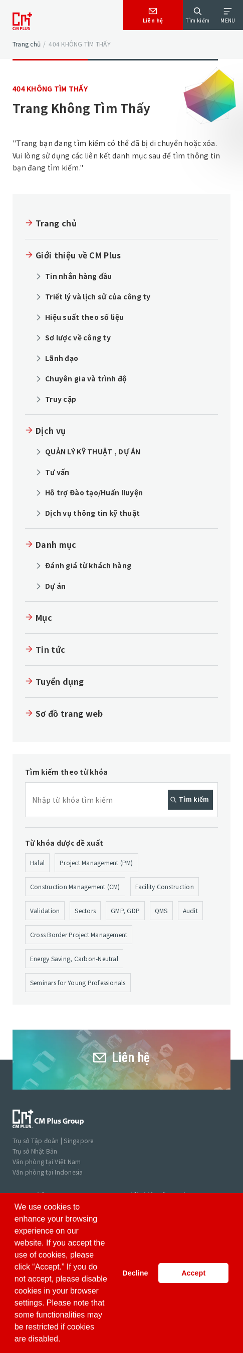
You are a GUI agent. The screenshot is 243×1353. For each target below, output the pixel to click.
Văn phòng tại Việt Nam (47, 1161)
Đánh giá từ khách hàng (88, 565)
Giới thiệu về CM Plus (78, 255)
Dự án (55, 586)
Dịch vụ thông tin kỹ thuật (92, 513)
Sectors (85, 910)
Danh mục (56, 544)
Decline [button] (135, 1273)
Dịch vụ (51, 430)
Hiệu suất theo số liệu (84, 317)
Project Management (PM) (96, 862)
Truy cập (60, 399)
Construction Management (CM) (75, 886)
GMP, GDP (125, 910)
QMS (161, 910)
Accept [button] (193, 1273)
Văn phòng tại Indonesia (48, 1172)
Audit (190, 910)
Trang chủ (27, 43)
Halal (37, 862)
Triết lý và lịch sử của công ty (98, 296)
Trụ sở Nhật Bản (35, 1151)
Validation (45, 910)
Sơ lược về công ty (78, 337)
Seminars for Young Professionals (78, 982)
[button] (64, 1340)
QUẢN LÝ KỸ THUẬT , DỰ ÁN (93, 451)
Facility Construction (164, 886)
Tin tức (50, 649)
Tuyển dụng (60, 681)
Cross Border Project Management (78, 934)
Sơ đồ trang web (69, 713)
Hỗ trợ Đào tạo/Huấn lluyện (94, 492)
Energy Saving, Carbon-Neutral (74, 958)
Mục (44, 617)
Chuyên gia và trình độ (86, 378)
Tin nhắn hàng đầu (78, 276)
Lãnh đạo (61, 358)
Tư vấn (57, 472)
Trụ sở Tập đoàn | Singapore (53, 1140)
